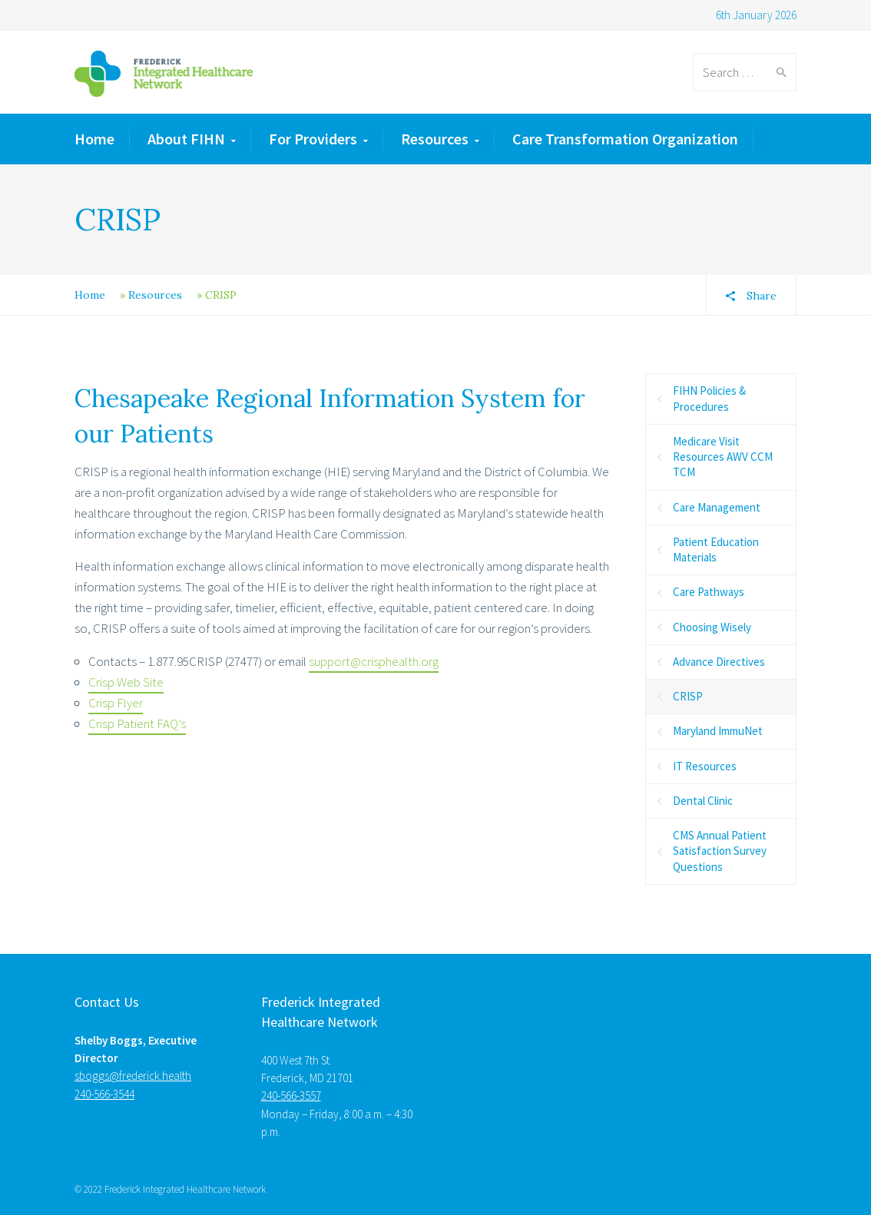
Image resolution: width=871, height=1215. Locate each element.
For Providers (313, 138)
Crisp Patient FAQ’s (137, 723)
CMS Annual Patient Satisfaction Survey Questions (720, 851)
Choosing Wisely (712, 627)
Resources (435, 138)
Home (94, 138)
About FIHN (186, 138)
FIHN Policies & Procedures (709, 398)
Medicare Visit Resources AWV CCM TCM (723, 457)
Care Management (716, 507)
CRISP (688, 696)
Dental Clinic (703, 800)
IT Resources (705, 766)
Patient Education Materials (716, 549)
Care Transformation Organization (625, 138)
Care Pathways (708, 591)
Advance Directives (719, 661)
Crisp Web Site (126, 682)
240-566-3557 (291, 1095)
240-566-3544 (104, 1094)
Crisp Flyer (115, 702)
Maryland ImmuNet (718, 730)
